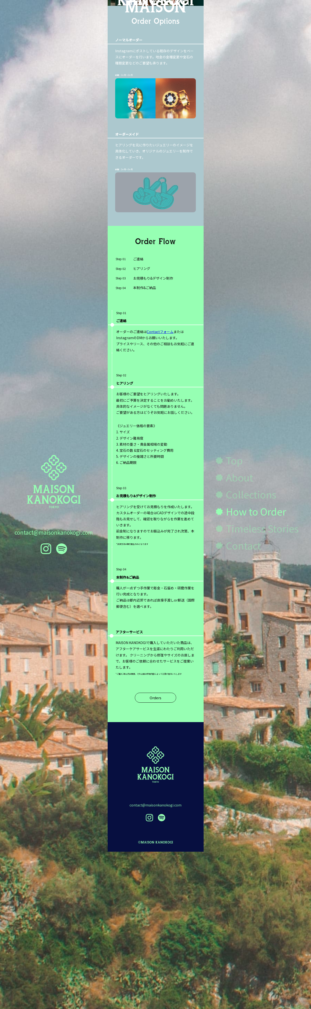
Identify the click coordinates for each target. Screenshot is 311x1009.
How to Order (256, 511)
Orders (155, 855)
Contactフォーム (160, 488)
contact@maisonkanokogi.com (54, 532)
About (239, 477)
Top (234, 460)
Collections (251, 494)
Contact (243, 545)
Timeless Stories (262, 528)
